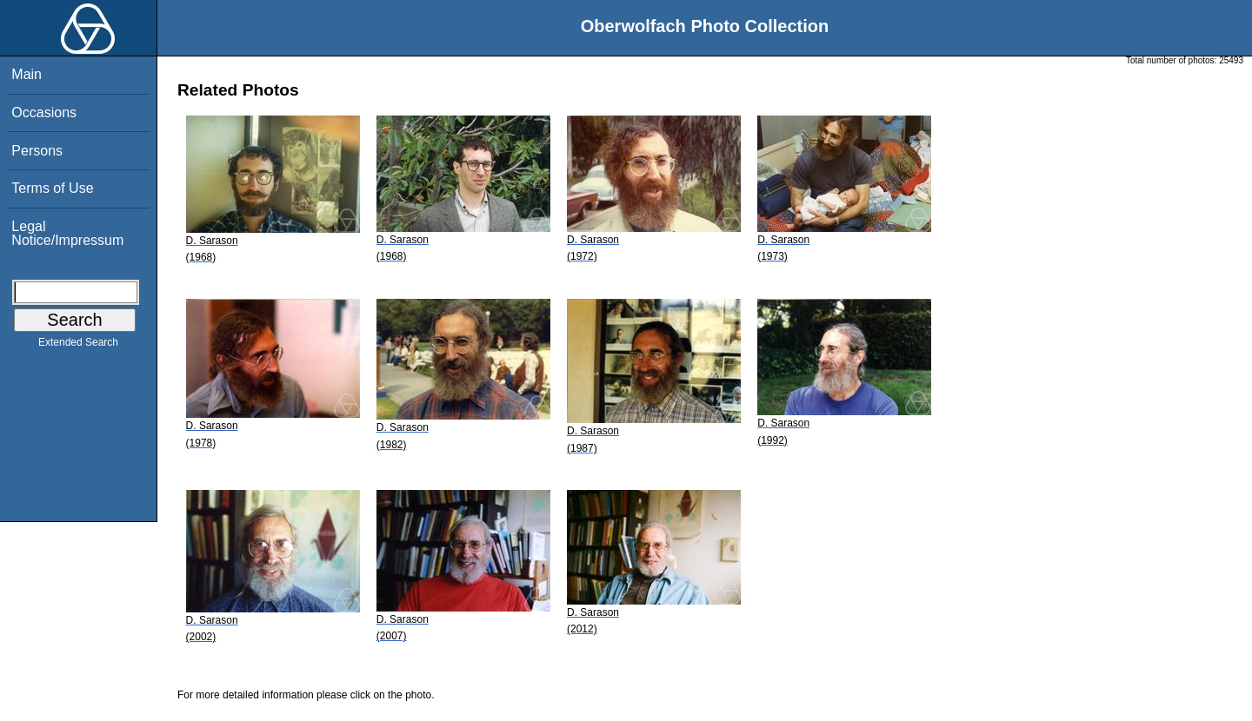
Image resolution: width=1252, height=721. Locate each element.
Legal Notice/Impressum (67, 233)
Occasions (44, 112)
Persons (37, 150)
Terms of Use (52, 188)
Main (26, 74)
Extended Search (78, 346)
